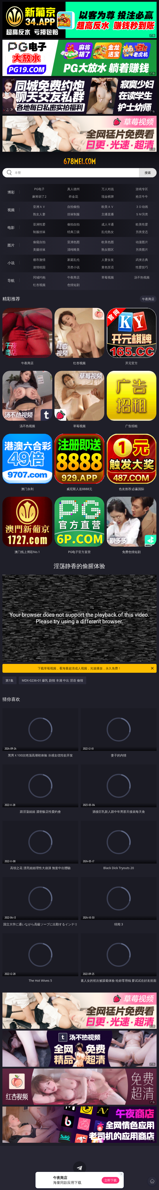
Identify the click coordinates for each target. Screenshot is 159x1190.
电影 (11, 227)
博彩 (11, 192)
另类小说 (73, 267)
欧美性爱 (142, 224)
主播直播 (107, 214)
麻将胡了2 (39, 196)
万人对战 (107, 189)
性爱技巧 (142, 267)
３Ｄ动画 (142, 207)
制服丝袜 (39, 232)
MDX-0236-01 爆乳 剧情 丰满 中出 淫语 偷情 (52, 680)
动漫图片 (142, 242)
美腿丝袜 (39, 249)
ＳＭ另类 (142, 214)
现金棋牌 (107, 196)
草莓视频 (107, 277)
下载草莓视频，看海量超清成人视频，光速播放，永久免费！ (96, 668)
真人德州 (73, 189)
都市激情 (39, 260)
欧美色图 (107, 242)
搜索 (148, 173)
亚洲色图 (73, 242)
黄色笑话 (107, 267)
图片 (11, 245)
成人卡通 (107, 224)
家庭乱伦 (73, 260)
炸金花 (73, 196)
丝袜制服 (73, 214)
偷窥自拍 (39, 242)
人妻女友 (107, 260)
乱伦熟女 (107, 232)
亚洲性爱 (39, 224)
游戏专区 (142, 189)
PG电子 (39, 189)
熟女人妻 (39, 214)
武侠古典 (142, 260)
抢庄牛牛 (142, 196)
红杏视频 (39, 285)
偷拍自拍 (73, 224)
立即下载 (110, 1180)
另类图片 (142, 249)
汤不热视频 (142, 277)
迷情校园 (39, 267)
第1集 (9, 680)
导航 (11, 280)
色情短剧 (73, 285)
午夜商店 (73, 277)
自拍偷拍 (73, 207)
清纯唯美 (73, 249)
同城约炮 (39, 277)
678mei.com (79, 161)
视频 (11, 209)
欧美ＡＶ (107, 207)
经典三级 (73, 232)
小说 (11, 262)
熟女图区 (107, 249)
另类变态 (142, 232)
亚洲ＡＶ (39, 207)
